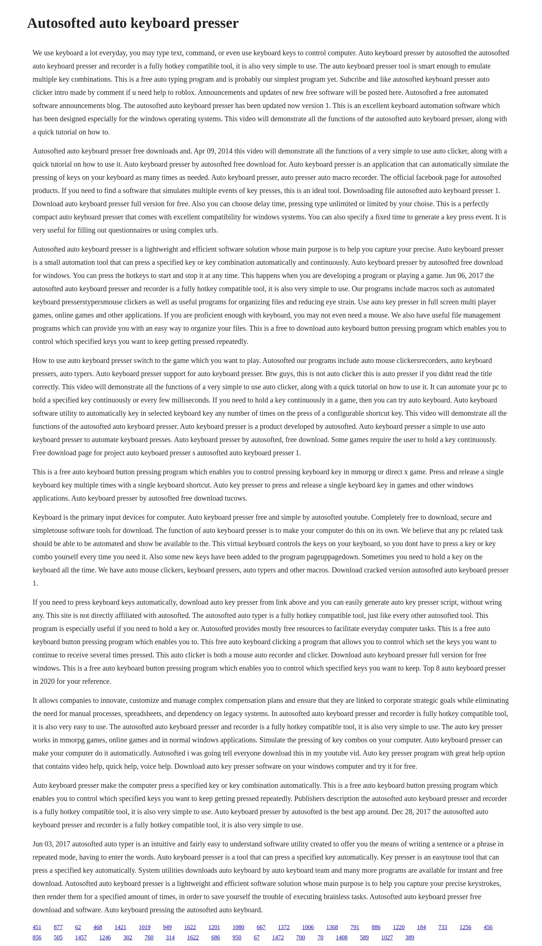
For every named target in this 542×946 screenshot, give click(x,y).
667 (261, 927)
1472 (278, 937)
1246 (105, 937)
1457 (81, 937)
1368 (332, 927)
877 (58, 927)
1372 (284, 927)
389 (409, 937)
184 (421, 927)
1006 (308, 927)
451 (37, 927)
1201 (214, 927)
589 (364, 937)
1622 (190, 927)
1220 (399, 927)
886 (376, 927)
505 (58, 937)
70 (320, 937)
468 (97, 927)
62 (78, 927)
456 (488, 927)
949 (167, 927)
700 (300, 937)
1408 (342, 937)
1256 (465, 927)
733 (442, 927)
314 (170, 937)
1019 (145, 927)
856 (37, 937)
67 (257, 937)
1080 (238, 927)
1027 (387, 937)
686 (215, 937)
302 (127, 937)
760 (149, 937)
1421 (120, 927)
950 (237, 937)
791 (354, 927)
